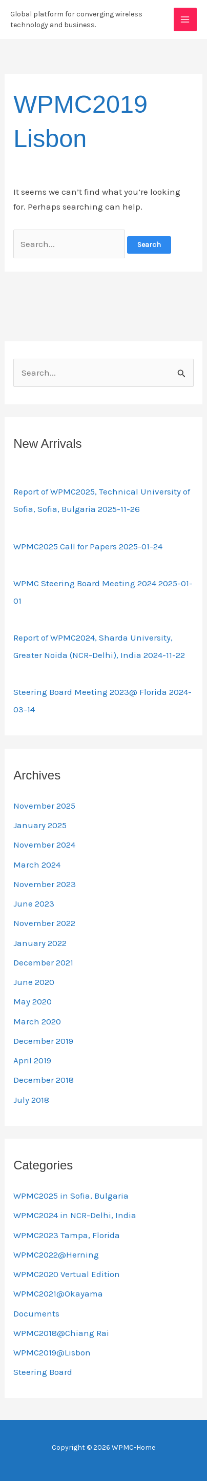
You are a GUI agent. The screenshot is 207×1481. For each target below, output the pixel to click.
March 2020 (37, 1021)
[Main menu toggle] (185, 19)
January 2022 (40, 943)
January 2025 (40, 825)
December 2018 (43, 1080)
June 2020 (33, 982)
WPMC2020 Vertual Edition (66, 1274)
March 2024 (36, 864)
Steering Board (42, 1372)
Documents (36, 1313)
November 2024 (44, 844)
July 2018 (31, 1100)
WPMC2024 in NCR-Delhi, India (74, 1215)
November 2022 (44, 923)
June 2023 (33, 903)
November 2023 (44, 884)
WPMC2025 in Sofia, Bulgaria (71, 1195)
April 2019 (32, 1060)
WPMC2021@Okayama (58, 1293)
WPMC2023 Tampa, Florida (66, 1235)
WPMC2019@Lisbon (52, 1352)
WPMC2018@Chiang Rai (61, 1333)
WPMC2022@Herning (56, 1254)
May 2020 (32, 1001)
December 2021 (43, 962)
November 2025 (44, 805)
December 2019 (43, 1041)
